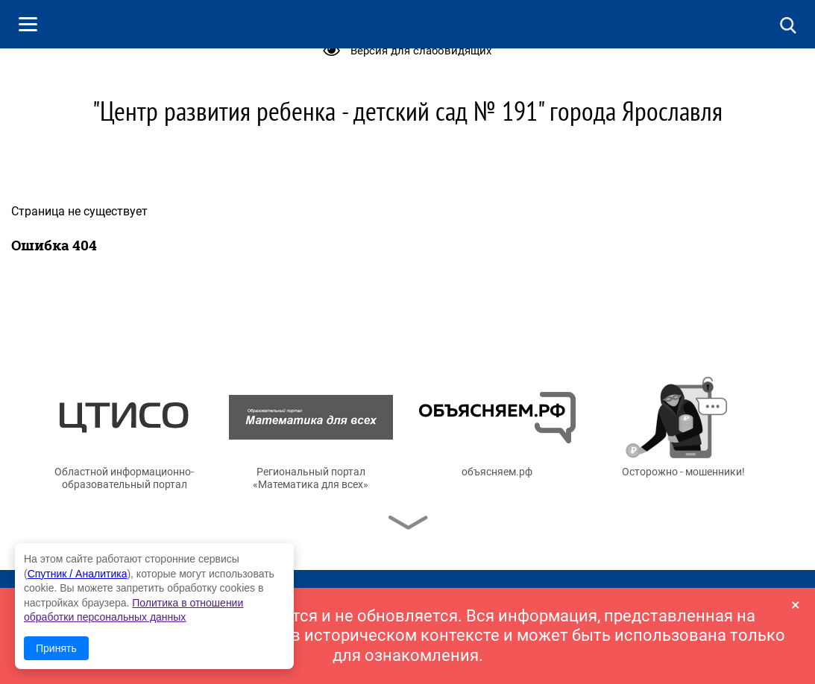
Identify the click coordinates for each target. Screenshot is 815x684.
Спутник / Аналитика (78, 574)
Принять (56, 648)
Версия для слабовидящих (420, 50)
